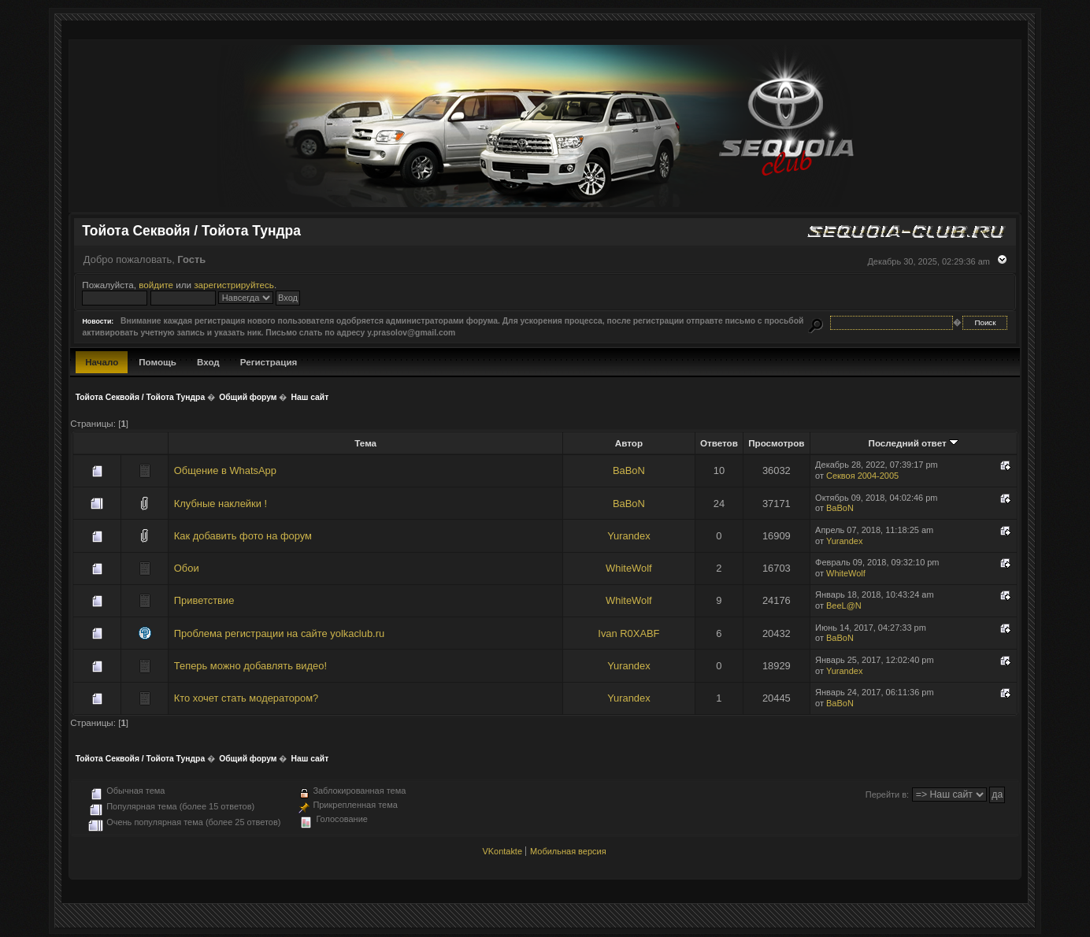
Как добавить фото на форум (243, 536)
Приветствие (204, 600)
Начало (101, 362)
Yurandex (629, 536)
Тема (365, 443)
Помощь (157, 362)
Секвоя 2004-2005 (862, 475)
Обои (186, 568)
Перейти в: (887, 794)
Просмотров (776, 443)
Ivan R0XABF (628, 633)
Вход (208, 362)
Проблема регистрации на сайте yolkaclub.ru (279, 633)
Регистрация (269, 362)
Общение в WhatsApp (225, 470)
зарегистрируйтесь (234, 285)
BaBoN (629, 470)
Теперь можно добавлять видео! (250, 666)
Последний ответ (913, 443)
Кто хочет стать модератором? (246, 698)
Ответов (719, 443)
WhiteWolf (629, 568)
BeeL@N (844, 605)
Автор (629, 443)
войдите (156, 285)
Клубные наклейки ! (220, 503)
